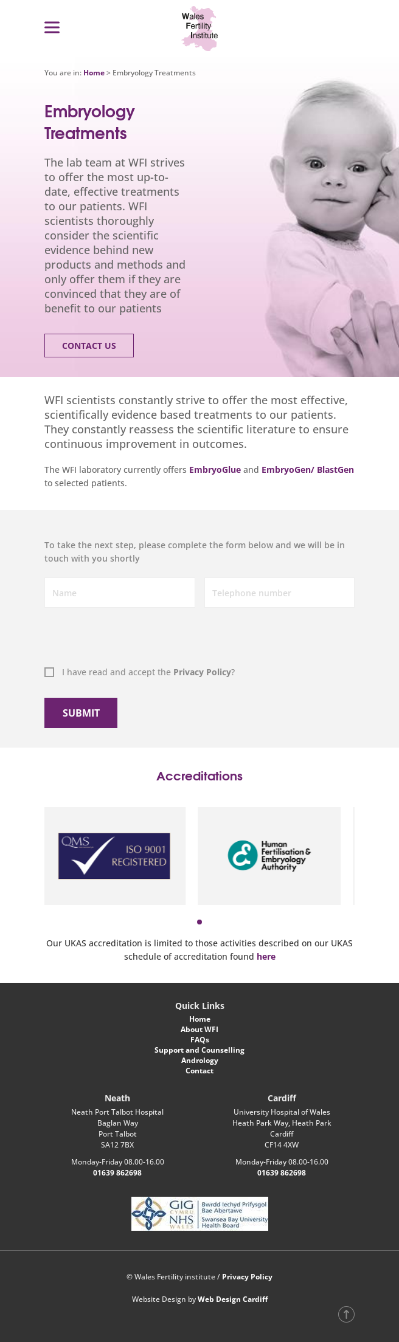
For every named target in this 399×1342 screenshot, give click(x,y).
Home (94, 72)
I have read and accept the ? (148, 672)
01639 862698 (117, 1173)
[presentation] (105, 638)
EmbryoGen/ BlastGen (308, 469)
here (266, 956)
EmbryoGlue (215, 469)
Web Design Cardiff (233, 1299)
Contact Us (89, 345)
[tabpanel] (122, 855)
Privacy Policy (202, 672)
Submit (81, 713)
